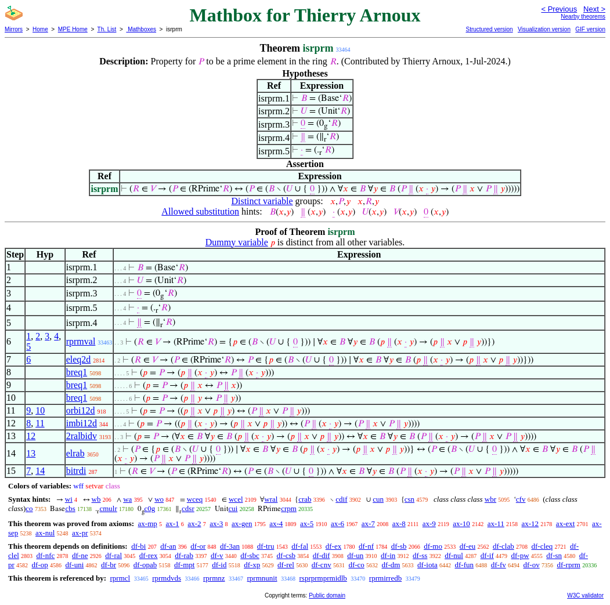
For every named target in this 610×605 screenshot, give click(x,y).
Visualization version (544, 29)
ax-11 (496, 523)
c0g (150, 508)
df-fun (464, 564)
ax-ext (565, 523)
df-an (168, 546)
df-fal (299, 546)
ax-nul (45, 532)
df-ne (80, 555)
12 (30, 436)
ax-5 (306, 523)
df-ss (420, 555)
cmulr (108, 508)
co (29, 508)
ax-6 (337, 523)
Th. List (107, 29)
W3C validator (585, 595)
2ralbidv (81, 436)
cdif (341, 499)
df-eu (467, 546)
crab (304, 499)
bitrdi (76, 471)
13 (30, 453)
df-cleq (542, 546)
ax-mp (147, 523)
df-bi (138, 546)
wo (159, 499)
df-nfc (46, 555)
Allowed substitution (200, 211)
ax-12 (530, 523)
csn (409, 499)
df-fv (498, 564)
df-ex (333, 546)
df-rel (285, 564)
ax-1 (172, 523)
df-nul (454, 555)
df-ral (113, 555)
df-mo (433, 546)
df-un (355, 555)
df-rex (148, 555)
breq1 (76, 372)
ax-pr (80, 532)
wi (69, 499)
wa (127, 499)
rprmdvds (166, 578)
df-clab (503, 546)
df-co (356, 564)
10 (40, 410)
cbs (70, 508)
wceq (195, 499)
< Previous (559, 9)
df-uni (75, 564)
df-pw (520, 555)
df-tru (266, 546)
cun (378, 499)
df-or (197, 546)
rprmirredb (385, 578)
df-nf (366, 546)
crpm (289, 508)
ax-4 (276, 523)
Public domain (327, 595)
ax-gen (242, 523)
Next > (594, 9)
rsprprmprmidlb (323, 578)
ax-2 (194, 523)
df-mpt (184, 564)
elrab (75, 453)
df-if (487, 555)
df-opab (145, 564)
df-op (40, 564)
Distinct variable (262, 201)
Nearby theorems (583, 16)
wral (270, 499)
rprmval (81, 341)
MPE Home (73, 29)
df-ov (532, 564)
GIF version (590, 29)
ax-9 (429, 523)
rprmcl (120, 578)
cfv (521, 499)
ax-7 (368, 523)
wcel (236, 499)
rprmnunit (262, 578)
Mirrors (14, 29)
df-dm (391, 564)
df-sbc (249, 555)
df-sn (554, 555)
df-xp (252, 564)
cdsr (188, 508)
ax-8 (399, 523)
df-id (219, 564)
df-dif (321, 555)
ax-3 (216, 523)
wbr (490, 499)
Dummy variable (236, 242)
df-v (217, 555)
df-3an (230, 546)
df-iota (427, 564)
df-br (108, 564)
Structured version (488, 29)
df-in (388, 555)
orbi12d (80, 410)
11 (39, 423)
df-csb (286, 555)
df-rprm (568, 564)
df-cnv (321, 564)
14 (40, 471)
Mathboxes (141, 29)
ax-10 (461, 523)
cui (233, 508)
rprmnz (214, 578)
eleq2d (78, 359)
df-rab (184, 555)
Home (40, 29)
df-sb (399, 546)
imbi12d (81, 423)
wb (96, 499)
